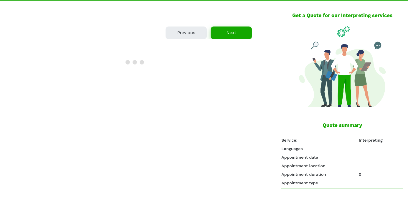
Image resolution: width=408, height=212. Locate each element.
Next (232, 32)
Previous (186, 32)
